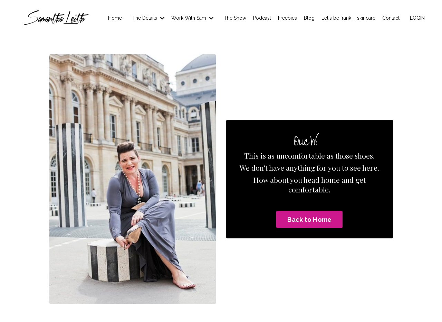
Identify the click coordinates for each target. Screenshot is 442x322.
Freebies (287, 18)
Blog (309, 18)
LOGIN (417, 18)
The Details (148, 18)
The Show (235, 18)
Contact (391, 18)
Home (115, 18)
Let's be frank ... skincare (348, 18)
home (330, 179)
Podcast (262, 18)
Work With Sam (192, 18)
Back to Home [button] (309, 219)
